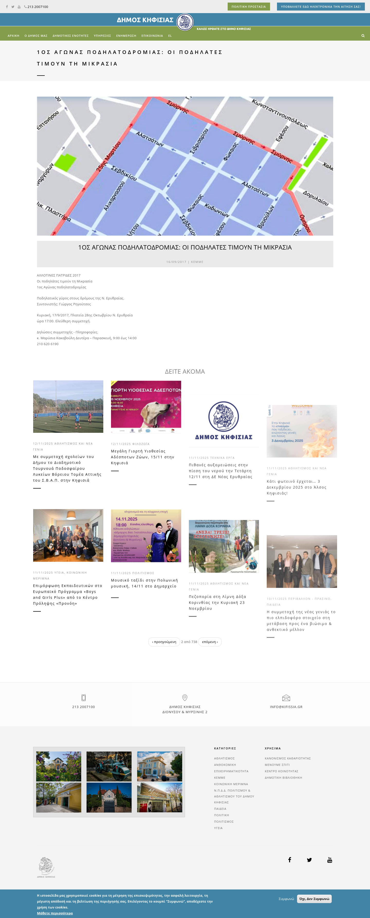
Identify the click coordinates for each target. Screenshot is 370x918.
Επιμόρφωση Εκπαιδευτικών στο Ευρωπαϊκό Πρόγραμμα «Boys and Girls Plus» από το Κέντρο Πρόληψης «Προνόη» (68, 594)
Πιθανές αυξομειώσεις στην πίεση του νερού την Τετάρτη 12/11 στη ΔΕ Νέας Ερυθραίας (221, 511)
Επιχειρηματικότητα (231, 771)
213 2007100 (36, 6)
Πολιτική (221, 815)
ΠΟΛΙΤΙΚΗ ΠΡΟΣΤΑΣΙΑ (249, 6)
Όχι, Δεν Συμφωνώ (314, 912)
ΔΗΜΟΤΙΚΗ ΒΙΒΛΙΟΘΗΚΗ (283, 777)
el (170, 36)
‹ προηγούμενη (164, 641)
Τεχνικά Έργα (222, 498)
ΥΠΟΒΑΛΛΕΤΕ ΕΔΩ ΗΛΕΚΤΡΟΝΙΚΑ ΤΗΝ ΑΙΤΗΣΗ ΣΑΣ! (321, 6)
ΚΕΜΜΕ (197, 262)
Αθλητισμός (224, 758)
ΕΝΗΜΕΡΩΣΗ (126, 36)
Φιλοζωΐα (141, 465)
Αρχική (14, 36)
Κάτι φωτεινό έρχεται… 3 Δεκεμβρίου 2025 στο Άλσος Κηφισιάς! (297, 525)
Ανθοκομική (225, 765)
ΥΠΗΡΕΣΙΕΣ (102, 36)
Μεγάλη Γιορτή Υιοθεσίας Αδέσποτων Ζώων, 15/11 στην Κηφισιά (142, 478)
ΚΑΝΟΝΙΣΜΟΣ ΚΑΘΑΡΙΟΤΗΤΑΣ (288, 758)
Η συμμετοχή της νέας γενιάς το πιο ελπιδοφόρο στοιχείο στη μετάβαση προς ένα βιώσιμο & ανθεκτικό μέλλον (301, 661)
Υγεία (59, 572)
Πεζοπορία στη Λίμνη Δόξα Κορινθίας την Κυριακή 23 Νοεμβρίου (217, 638)
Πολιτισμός (143, 593)
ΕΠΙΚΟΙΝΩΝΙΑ (152, 36)
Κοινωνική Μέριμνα (231, 784)
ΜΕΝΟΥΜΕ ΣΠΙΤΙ (277, 765)
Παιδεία (274, 645)
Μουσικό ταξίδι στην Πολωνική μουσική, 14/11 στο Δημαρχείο (144, 603)
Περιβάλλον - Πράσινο (309, 639)
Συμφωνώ (286, 911)
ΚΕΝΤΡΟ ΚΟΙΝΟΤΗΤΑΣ (282, 771)
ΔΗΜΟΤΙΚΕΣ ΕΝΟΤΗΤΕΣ (71, 36)
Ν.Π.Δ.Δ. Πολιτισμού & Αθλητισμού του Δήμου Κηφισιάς (234, 796)
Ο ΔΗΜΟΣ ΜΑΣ (36, 36)
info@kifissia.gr (286, 706)
